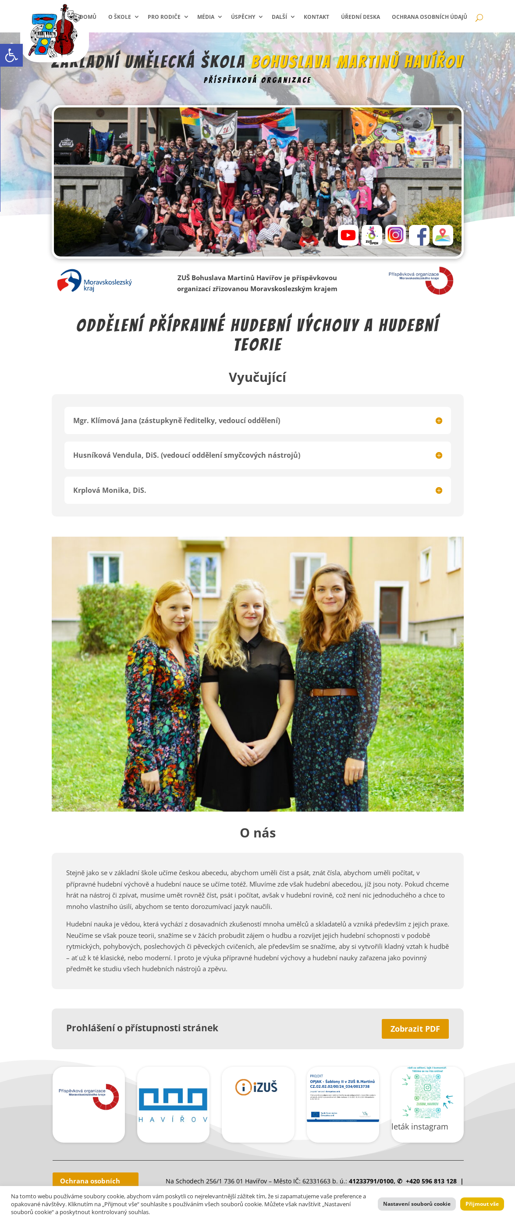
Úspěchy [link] (243, 17)
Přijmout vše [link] (482, 1204)
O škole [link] (119, 17)
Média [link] (205, 17)
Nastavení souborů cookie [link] (417, 1204)
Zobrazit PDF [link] (415, 1028)
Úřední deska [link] (360, 17)
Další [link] (279, 17)
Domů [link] (87, 17)
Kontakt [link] (316, 17)
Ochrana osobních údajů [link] (429, 17)
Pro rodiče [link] (164, 17)
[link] (11, 55)
